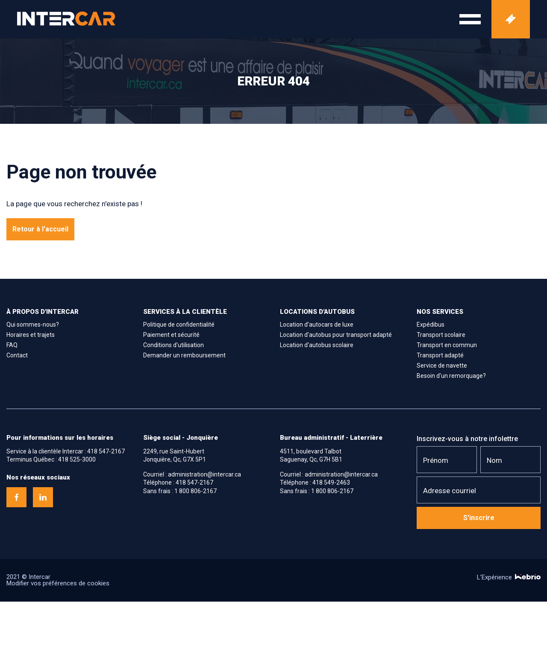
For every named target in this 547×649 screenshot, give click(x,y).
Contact (17, 355)
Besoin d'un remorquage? (451, 375)
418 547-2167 (106, 451)
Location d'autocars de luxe (316, 324)
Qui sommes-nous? (32, 324)
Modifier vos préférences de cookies (57, 583)
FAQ (12, 345)
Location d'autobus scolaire (316, 345)
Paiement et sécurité (171, 334)
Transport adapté (440, 355)
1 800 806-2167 (195, 491)
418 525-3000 (77, 459)
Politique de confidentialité (179, 324)
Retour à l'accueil (40, 229)
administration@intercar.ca (204, 474)
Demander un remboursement (184, 355)
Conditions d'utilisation (173, 345)
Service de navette (442, 365)
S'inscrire (478, 518)
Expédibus (430, 324)
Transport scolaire (441, 334)
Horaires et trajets (30, 334)
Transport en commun (447, 345)
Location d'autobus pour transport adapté (336, 334)
